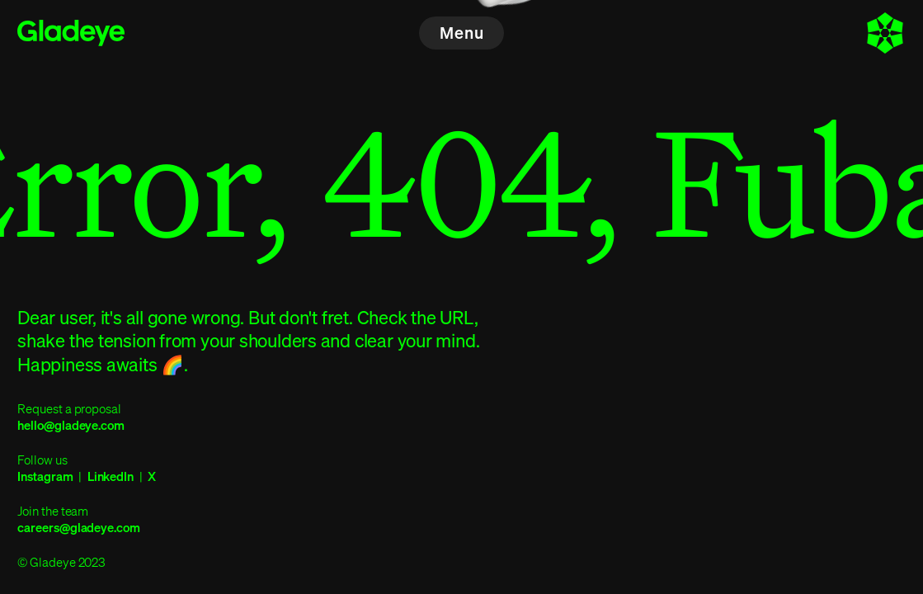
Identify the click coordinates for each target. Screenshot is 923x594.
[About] (885, 33)
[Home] (71, 33)
